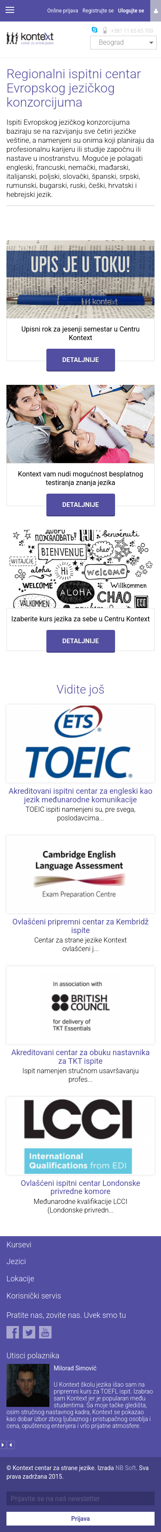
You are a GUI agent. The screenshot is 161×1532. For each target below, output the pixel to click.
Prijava (80, 1518)
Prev (10, 1445)
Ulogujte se (131, 11)
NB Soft (125, 1467)
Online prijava (62, 11)
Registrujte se (98, 11)
